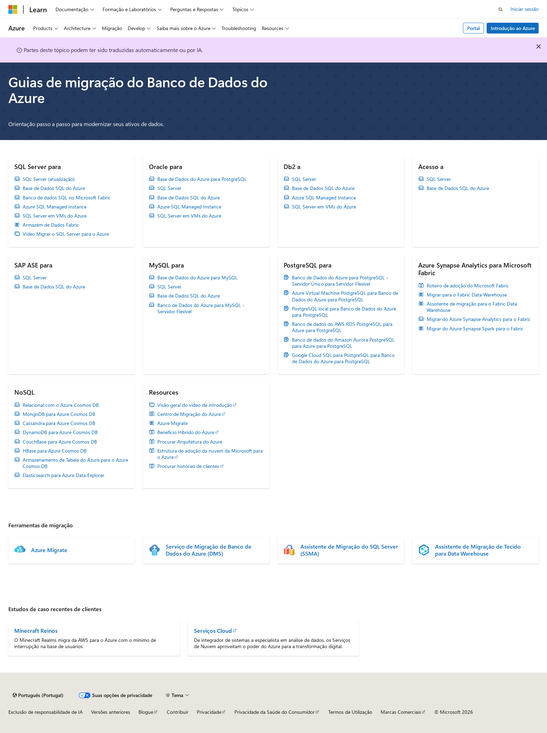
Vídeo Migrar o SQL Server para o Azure (66, 234)
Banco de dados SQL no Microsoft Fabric (67, 198)
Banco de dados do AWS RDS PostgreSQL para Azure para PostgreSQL (342, 327)
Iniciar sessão (524, 9)
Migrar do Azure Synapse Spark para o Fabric (475, 328)
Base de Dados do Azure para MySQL (197, 277)
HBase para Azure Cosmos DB (55, 451)
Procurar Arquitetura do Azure (189, 442)
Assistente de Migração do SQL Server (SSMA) (349, 550)
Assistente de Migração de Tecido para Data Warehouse (478, 550)
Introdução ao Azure (513, 28)
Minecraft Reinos (36, 630)
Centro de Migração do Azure (189, 414)
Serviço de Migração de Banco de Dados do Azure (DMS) (209, 550)
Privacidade (209, 712)
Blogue (145, 712)
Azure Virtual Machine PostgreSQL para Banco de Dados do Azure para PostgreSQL (345, 296)
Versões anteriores (110, 712)
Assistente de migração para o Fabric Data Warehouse (472, 307)
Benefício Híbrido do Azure (185, 432)
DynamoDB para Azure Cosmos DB (60, 432)
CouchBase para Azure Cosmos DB (60, 442)
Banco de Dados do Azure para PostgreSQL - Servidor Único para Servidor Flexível (340, 280)
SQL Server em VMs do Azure (55, 216)
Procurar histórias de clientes (188, 466)
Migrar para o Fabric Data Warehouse (467, 295)
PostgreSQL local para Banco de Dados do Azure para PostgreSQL (344, 312)
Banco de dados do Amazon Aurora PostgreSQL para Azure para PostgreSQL (343, 343)
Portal (473, 28)
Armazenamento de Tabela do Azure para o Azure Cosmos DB (75, 463)
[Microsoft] (12, 9)
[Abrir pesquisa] (501, 9)
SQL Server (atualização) (49, 179)
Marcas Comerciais (401, 712)
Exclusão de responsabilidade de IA (45, 712)
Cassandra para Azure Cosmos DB (59, 423)
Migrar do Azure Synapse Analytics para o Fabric (479, 319)
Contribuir (177, 712)
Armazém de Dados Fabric (51, 225)
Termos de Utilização (350, 712)
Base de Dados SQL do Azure (54, 188)
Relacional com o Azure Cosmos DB (61, 405)
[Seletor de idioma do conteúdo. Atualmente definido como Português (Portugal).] (38, 695)
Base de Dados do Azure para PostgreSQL (202, 179)
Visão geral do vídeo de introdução (194, 405)
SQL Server (169, 188)
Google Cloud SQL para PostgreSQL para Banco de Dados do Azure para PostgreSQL (343, 358)
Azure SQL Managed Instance (55, 207)
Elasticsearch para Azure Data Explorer (63, 475)
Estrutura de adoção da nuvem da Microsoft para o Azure (210, 454)
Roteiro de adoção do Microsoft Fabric (468, 286)
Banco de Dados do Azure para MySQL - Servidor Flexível (201, 308)
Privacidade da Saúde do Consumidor (274, 712)
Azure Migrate (172, 423)
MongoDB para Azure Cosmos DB (59, 414)
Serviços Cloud (213, 630)
